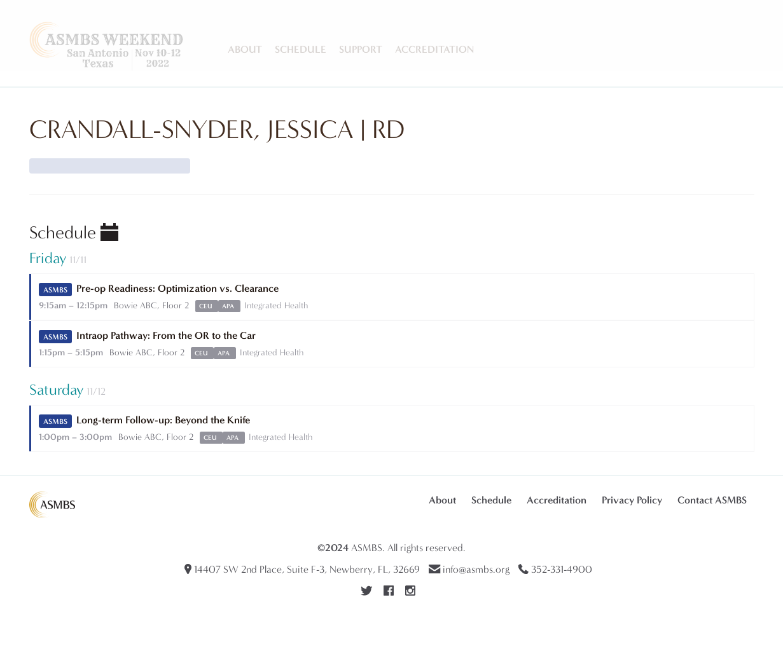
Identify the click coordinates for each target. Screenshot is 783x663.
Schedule (300, 49)
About (245, 49)
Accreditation (434, 49)
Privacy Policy (632, 500)
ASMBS (366, 548)
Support (360, 49)
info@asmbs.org (476, 569)
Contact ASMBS (712, 500)
